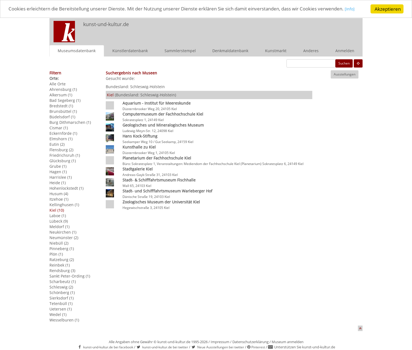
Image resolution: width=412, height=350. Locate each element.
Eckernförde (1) (63, 133)
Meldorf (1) (59, 226)
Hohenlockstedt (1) (66, 188)
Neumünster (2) (63, 237)
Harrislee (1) (60, 177)
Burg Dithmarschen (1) (70, 122)
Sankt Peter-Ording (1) (69, 276)
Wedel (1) (57, 314)
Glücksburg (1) (62, 160)
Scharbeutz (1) (62, 281)
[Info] (350, 9)
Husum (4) (58, 193)
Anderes (311, 50)
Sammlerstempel (180, 50)
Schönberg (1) (62, 292)
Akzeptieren (388, 9)
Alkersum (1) (60, 94)
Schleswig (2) (61, 287)
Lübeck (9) (58, 221)
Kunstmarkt (275, 50)
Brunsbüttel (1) (63, 111)
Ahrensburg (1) (63, 89)
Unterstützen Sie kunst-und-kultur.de (304, 347)
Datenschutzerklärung (250, 341)
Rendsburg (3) (62, 270)
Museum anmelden (288, 341)
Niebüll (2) (58, 243)
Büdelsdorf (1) (62, 116)
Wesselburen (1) (64, 320)
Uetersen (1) (60, 309)
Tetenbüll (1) (61, 303)
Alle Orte (57, 83)
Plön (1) (56, 254)
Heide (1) (57, 182)
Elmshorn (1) (61, 138)
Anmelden (344, 50)
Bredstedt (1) (61, 105)
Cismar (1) (58, 127)
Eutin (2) (57, 144)
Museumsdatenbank (77, 50)
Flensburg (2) (61, 149)
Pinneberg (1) (61, 248)
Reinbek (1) (59, 265)
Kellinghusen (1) (64, 204)
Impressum (220, 341)
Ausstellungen (344, 74)
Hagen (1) (58, 171)
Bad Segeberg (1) (64, 100)
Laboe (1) (57, 215)
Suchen (344, 63)
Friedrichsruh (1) (64, 155)
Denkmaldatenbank (230, 50)
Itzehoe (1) (58, 199)
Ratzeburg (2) (61, 259)
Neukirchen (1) (62, 232)
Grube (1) (57, 166)
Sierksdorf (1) (61, 298)
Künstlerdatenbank (130, 50)
